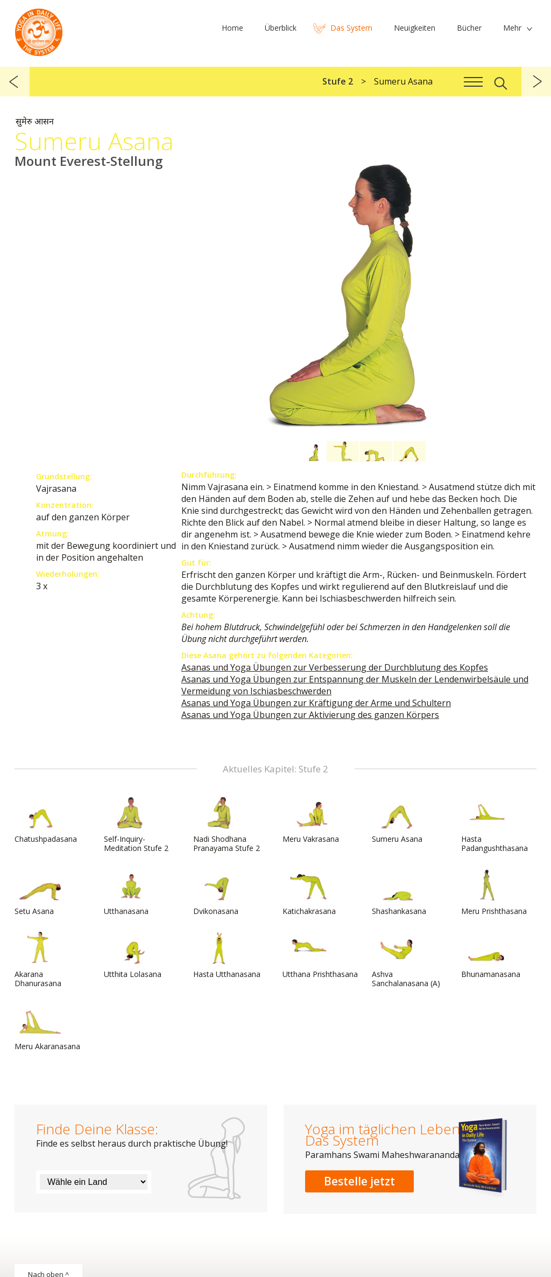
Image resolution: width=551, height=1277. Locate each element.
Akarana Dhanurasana (40, 960)
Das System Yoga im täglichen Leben (39, 29)
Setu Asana (40, 892)
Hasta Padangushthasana (494, 825)
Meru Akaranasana (47, 1027)
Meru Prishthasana (494, 892)
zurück (15, 81)
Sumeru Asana (397, 820)
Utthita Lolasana (132, 955)
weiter (536, 81)
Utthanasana (130, 892)
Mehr (512, 28)
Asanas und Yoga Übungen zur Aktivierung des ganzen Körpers (310, 715)
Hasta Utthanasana (226, 955)
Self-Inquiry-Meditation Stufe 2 (136, 825)
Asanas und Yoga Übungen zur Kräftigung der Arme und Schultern (316, 703)
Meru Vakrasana (310, 820)
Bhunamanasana (490, 955)
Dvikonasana (219, 892)
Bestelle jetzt (359, 1181)
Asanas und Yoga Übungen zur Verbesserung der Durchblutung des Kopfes (334, 667)
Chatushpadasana (46, 820)
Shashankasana (399, 892)
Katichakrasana (309, 892)
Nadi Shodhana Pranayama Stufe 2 (226, 825)
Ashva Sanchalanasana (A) (406, 960)
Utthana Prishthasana (320, 955)
